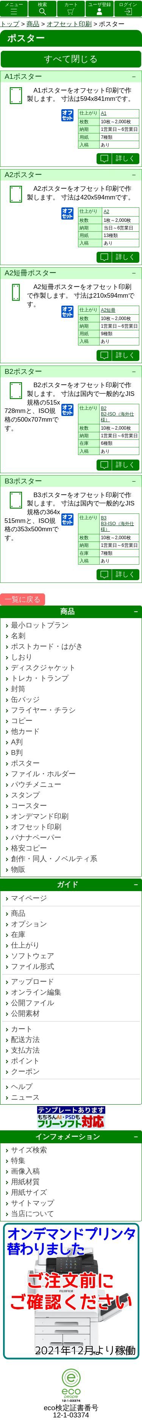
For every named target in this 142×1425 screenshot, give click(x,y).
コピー (22, 721)
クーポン (25, 1071)
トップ (9, 24)
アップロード (32, 982)
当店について (32, 1214)
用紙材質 (25, 1182)
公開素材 (25, 1013)
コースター (29, 806)
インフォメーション (67, 1137)
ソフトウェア (32, 956)
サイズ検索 (29, 1150)
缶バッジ (25, 699)
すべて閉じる (71, 59)
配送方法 (25, 1040)
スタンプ (25, 795)
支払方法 (25, 1050)
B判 (17, 752)
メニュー (14, 4)
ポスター (25, 763)
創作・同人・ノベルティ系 (54, 859)
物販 (18, 869)
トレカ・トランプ (40, 678)
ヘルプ (22, 1087)
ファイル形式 (32, 966)
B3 (103, 518)
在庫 (18, 934)
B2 (103, 408)
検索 (42, 4)
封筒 (18, 689)
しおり (22, 657)
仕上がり (25, 945)
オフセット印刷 (69, 24)
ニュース (25, 1097)
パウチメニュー (36, 784)
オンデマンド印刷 (40, 816)
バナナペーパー (36, 837)
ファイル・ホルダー (43, 774)
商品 (33, 24)
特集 (18, 1160)
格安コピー (29, 848)
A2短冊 (108, 310)
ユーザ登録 (99, 4)
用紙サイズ (29, 1192)
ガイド (67, 884)
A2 (106, 211)
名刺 (18, 636)
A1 (103, 113)
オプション (29, 924)
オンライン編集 (36, 992)
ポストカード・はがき (47, 646)
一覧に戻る (23, 599)
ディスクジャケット (43, 668)
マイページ (29, 898)
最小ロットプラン (40, 625)
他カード (25, 731)
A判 (17, 742)
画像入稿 (25, 1171)
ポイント (25, 1061)
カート (71, 4)
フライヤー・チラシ (43, 710)
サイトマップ (32, 1203)
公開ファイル (32, 1003)
